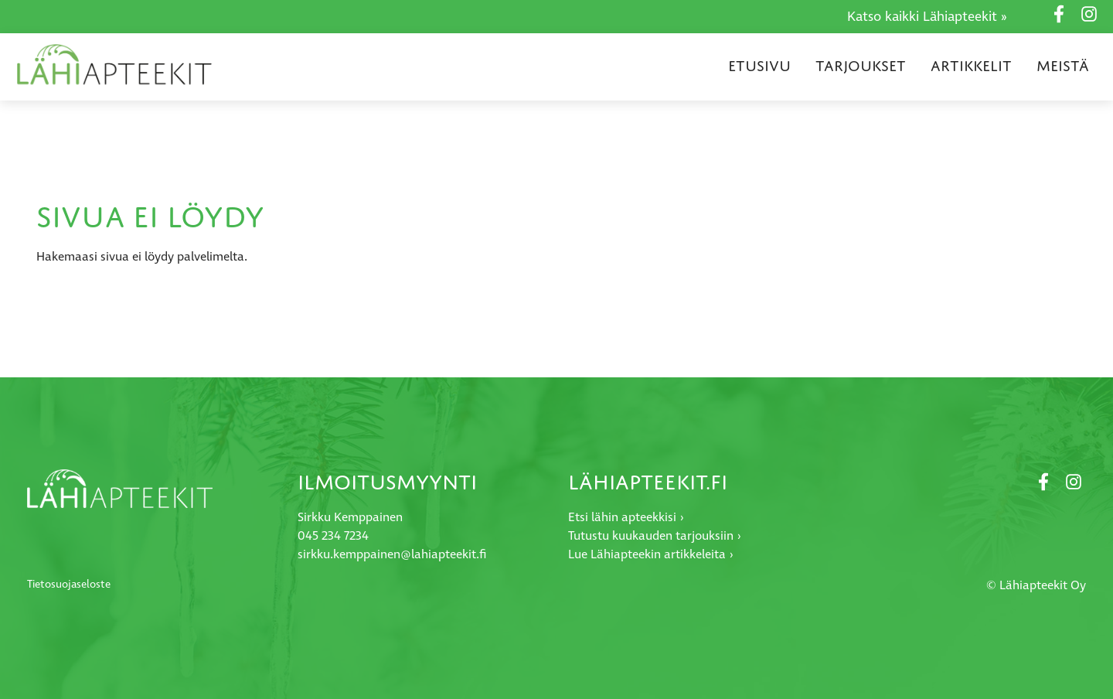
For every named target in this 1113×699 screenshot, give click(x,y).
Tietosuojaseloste (69, 584)
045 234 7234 (333, 535)
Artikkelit (971, 65)
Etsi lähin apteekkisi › (626, 517)
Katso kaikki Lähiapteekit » (927, 17)
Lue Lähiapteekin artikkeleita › (650, 554)
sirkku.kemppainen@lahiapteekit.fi (392, 554)
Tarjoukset (860, 65)
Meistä (1062, 65)
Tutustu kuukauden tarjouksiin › (654, 535)
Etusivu (759, 65)
